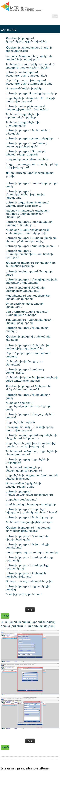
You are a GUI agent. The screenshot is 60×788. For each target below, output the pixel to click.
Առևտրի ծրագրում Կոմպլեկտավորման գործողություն (29, 493)
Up (30, 609)
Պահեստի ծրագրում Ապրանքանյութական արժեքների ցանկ (28, 406)
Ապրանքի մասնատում (21, 499)
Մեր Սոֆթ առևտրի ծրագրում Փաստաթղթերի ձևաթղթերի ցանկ (29, 82)
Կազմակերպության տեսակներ (27, 159)
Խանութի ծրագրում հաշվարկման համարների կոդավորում (29, 57)
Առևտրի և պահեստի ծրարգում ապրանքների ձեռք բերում (27, 204)
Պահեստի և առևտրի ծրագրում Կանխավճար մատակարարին (27, 231)
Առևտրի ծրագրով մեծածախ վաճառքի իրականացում (25, 289)
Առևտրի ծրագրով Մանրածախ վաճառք (28, 338)
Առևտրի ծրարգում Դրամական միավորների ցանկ (27, 537)
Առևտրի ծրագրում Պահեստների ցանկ (28, 396)
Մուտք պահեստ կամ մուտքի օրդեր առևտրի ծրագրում (30, 428)
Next (5, 616)
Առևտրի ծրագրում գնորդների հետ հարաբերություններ (31, 264)
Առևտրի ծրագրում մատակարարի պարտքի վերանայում (29, 223)
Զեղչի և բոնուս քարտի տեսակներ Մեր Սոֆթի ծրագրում (32, 165)
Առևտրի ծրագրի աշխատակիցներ (29, 138)
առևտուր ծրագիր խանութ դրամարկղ (32, 552)
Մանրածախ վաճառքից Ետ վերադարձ (24, 363)
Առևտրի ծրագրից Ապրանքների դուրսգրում (27, 460)
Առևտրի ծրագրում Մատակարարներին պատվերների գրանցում (29, 254)
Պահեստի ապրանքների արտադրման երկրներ (22, 115)
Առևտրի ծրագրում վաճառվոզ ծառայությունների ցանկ (26, 144)
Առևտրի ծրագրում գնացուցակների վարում (30, 415)
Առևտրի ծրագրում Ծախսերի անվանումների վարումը (25, 152)
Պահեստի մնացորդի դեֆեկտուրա (29, 522)
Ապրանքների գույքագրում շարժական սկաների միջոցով (32, 477)
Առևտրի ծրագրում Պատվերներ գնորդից (27, 329)
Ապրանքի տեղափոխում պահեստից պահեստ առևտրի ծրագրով (30, 444)
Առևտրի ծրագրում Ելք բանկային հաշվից (28, 587)
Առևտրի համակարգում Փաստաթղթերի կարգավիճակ (26, 74)
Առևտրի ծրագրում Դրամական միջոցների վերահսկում (28, 529)
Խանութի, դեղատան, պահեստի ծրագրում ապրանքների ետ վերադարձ (27, 214)
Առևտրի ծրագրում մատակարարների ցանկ (31, 184)
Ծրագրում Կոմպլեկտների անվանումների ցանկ (23, 485)
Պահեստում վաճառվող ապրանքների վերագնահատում (31, 452)
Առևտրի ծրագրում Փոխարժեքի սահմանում (27, 546)
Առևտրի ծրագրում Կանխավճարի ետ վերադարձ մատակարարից (31, 239)
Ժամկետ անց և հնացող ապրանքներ (31, 504)
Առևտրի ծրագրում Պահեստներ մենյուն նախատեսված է (28, 387)
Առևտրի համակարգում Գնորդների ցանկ (29, 273)
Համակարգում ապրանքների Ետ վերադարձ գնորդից (28, 297)
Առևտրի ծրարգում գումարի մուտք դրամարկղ (29, 558)
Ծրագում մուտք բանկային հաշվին (29, 581)
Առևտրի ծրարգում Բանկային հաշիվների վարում (26, 575)
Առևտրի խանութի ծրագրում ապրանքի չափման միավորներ (27, 107)
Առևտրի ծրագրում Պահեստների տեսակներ (28, 132)
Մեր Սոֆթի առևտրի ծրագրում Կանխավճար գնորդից (26, 313)
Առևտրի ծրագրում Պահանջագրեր (29, 517)
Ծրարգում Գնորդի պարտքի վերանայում (25, 305)
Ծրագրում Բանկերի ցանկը (24, 88)
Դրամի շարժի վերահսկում (23, 594)
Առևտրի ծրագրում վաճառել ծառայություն (25, 371)
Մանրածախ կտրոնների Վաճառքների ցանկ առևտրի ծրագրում (32, 379)
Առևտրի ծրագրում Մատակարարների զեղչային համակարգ (25, 194)
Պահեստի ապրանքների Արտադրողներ (22, 123)
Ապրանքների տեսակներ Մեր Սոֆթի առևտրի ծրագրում (30, 99)
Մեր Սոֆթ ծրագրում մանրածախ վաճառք (28, 354)
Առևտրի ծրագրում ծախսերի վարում (31, 246)
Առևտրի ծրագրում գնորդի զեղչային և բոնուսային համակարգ (31, 281)
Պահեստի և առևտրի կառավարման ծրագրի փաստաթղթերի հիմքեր (30, 65)
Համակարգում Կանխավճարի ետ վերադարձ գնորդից (29, 321)
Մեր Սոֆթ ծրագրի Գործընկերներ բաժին (29, 174)
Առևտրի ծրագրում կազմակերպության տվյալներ (26, 39)
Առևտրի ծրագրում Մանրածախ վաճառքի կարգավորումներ (27, 346)
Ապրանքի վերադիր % (20, 422)
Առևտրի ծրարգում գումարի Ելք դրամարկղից (27, 566)
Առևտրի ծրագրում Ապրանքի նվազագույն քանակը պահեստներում (31, 510)
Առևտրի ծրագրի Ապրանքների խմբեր (31, 93)
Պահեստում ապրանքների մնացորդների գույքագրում (24, 469)
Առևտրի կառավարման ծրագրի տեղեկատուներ (29, 49)
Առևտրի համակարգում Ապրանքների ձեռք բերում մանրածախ (31, 436)
